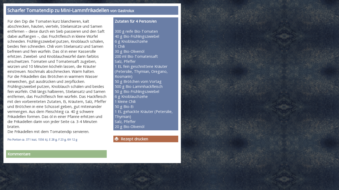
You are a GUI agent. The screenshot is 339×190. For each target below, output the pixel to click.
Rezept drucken (134, 138)
